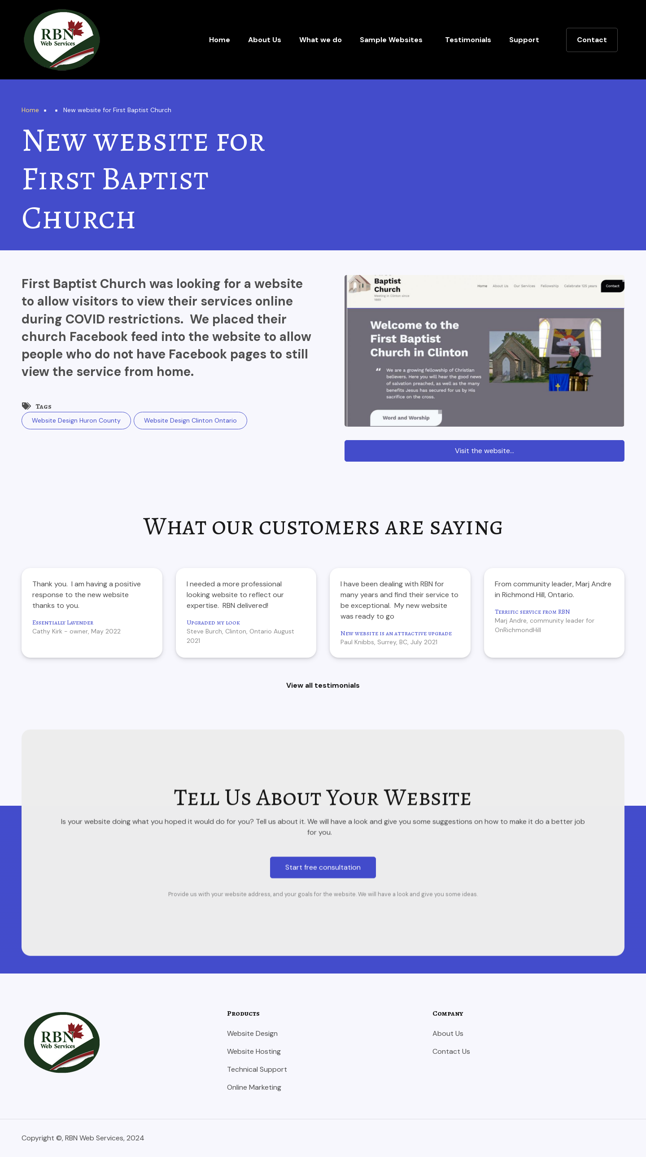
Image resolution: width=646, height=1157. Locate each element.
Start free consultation (323, 1089)
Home (219, 39)
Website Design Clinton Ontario (190, 420)
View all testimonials (323, 685)
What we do (320, 39)
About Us (264, 39)
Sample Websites (391, 39)
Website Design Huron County (76, 420)
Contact (592, 39)
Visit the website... (484, 450)
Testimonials (468, 39)
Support (524, 39)
